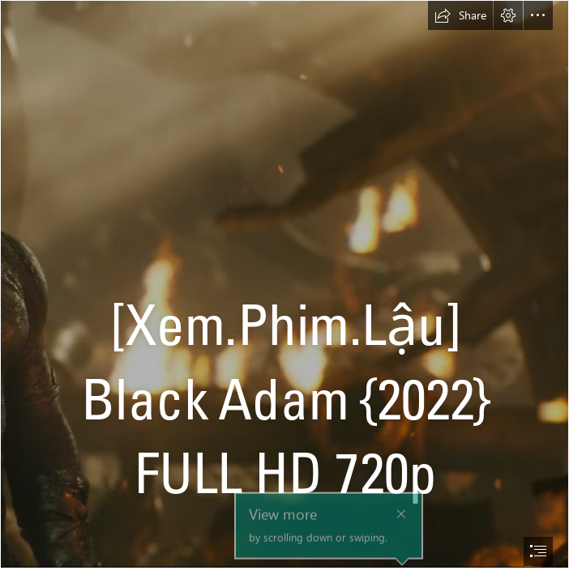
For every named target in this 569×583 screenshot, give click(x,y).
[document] (284, 291)
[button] (460, 15)
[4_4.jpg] (284, 284)
